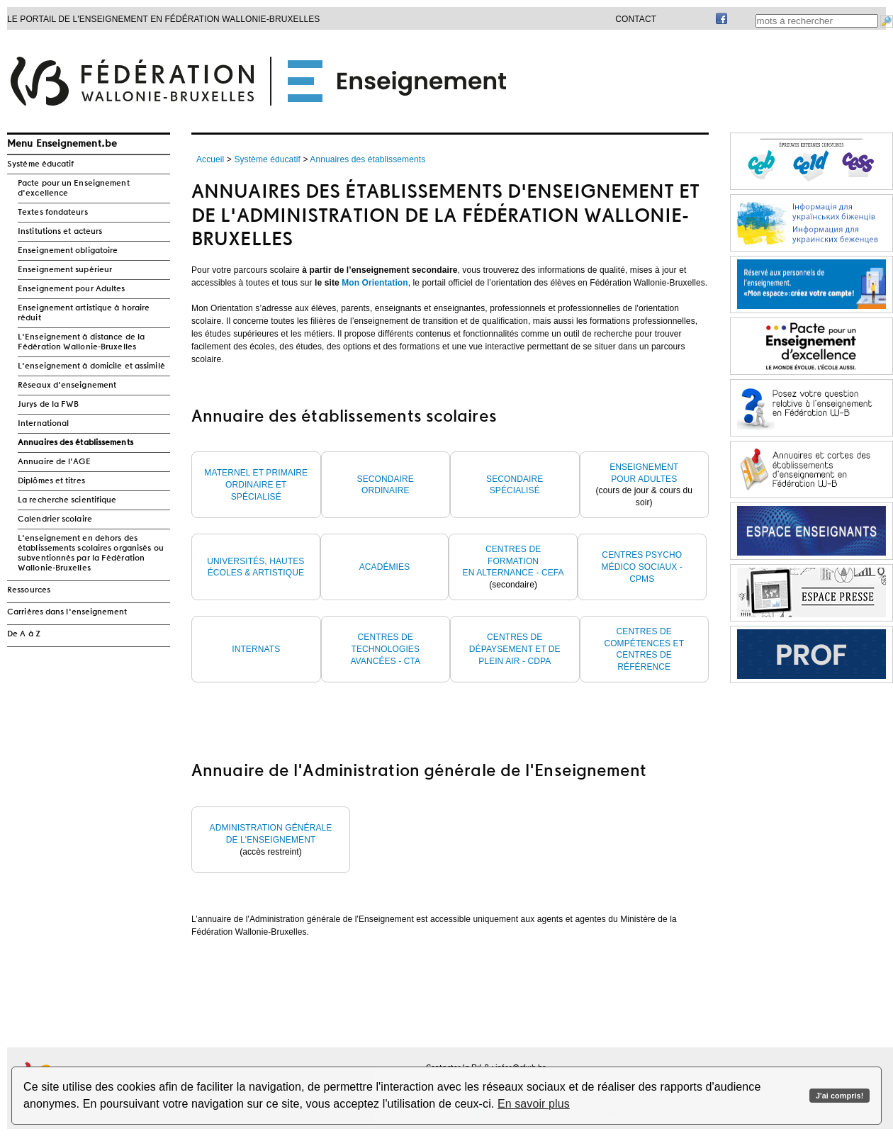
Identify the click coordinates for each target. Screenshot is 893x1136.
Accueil (210, 159)
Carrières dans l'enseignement (67, 612)
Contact (635, 19)
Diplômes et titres (51, 481)
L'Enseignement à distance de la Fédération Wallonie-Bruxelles (81, 342)
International (43, 424)
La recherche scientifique (67, 500)
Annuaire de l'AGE (54, 462)
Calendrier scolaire (55, 519)
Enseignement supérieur (65, 270)
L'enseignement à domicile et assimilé (91, 366)
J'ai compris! (839, 1095)
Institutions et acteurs (60, 231)
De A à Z (23, 634)
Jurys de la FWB (48, 404)
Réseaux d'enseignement (67, 385)
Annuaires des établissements (75, 443)
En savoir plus (534, 1104)
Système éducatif (40, 164)
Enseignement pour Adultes (71, 289)
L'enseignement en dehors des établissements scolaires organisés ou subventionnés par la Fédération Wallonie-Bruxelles (91, 553)
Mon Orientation (375, 283)
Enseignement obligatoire (68, 251)
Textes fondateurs (53, 212)
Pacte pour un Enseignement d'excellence (74, 188)
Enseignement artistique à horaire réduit (84, 313)
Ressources (28, 590)
